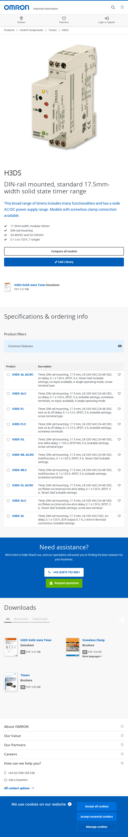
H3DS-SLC (19, 500)
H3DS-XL (18, 516)
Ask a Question (16, 780)
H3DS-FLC (19, 424)
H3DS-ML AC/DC (23, 454)
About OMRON (16, 726)
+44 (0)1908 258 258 (19, 773)
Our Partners (15, 745)
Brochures (21, 619)
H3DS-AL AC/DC (22, 374)
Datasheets (40, 619)
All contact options (19, 788)
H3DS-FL (18, 408)
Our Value (12, 735)
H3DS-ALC (19, 393)
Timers (52, 30)
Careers (10, 754)
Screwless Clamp (93, 640)
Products (9, 30)
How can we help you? (22, 763)
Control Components (31, 30)
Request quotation (64, 583)
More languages (91, 656)
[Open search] (113, 7)
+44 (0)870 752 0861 (64, 572)
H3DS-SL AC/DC (22, 485)
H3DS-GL (18, 439)
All (7, 619)
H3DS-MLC (19, 470)
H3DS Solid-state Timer (37, 285)
